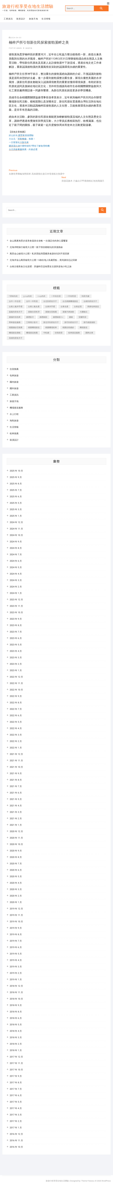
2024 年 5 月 (16, 567)
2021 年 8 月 (16, 780)
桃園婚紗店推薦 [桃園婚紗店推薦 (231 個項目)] (15, 327)
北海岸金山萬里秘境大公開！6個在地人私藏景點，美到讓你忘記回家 (43, 260)
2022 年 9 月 (16, 696)
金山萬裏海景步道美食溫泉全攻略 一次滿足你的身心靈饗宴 (39, 240)
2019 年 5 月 (16, 953)
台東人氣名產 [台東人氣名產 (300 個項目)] (34, 306)
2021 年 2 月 (16, 818)
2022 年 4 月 (16, 728)
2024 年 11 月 (16, 528)
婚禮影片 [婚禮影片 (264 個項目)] (30, 317)
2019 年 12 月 (16, 908)
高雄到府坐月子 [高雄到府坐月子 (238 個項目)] (15, 338)
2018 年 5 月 (16, 1024)
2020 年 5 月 (16, 876)
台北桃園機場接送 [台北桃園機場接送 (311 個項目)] (70, 301)
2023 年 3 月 (16, 657)
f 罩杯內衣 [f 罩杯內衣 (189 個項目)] (13, 296)
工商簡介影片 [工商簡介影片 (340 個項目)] (32, 322)
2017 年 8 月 (16, 1082)
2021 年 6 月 (16, 792)
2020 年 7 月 (16, 863)
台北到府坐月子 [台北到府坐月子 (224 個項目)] (50, 301)
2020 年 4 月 (16, 883)
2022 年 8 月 (16, 702)
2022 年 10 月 (16, 689)
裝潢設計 (20, 19)
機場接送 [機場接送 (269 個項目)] (83, 327)
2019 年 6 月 (16, 947)
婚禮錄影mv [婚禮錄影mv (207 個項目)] (58, 317)
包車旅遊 (14, 375)
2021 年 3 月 (16, 812)
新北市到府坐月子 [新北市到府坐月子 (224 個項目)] (51, 322)
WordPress (106, 1181)
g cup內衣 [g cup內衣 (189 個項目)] (27, 296)
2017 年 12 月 (16, 1056)
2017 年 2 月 (16, 1121)
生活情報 (46, 19)
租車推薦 (14, 433)
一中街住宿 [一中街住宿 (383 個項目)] (56, 296)
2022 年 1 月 (16, 747)
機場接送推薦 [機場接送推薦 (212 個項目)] (32, 333)
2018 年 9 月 (16, 1005)
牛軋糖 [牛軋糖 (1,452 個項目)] (46, 333)
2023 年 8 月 (16, 625)
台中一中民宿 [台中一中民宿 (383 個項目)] (32, 301)
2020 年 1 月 (16, 902)
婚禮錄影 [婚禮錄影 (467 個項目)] (43, 317)
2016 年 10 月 (16, 1147)
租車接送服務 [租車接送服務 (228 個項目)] (74, 333)
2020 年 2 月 (16, 895)
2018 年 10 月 (16, 999)
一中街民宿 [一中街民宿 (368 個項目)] (71, 296)
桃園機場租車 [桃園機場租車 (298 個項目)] (51, 327)
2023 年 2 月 (16, 664)
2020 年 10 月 (16, 844)
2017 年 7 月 (16, 1089)
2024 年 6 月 (16, 561)
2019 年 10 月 (16, 921)
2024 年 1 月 (16, 593)
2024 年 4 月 (16, 574)
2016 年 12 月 (16, 1134)
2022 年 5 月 (16, 722)
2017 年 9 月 (16, 1076)
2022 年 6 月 (16, 715)
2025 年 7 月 (16, 490)
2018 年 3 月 (16, 1037)
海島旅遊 (14, 420)
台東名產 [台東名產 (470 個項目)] (64, 306)
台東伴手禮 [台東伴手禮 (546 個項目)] (50, 306)
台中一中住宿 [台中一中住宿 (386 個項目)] (14, 301)
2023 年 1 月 (16, 670)
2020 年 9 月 (16, 850)
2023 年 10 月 (16, 612)
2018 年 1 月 (16, 1050)
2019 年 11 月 (16, 915)
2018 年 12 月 (16, 986)
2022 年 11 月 (16, 683)
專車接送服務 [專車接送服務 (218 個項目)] (14, 322)
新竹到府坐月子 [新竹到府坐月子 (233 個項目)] (71, 322)
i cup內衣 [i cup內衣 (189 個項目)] (41, 296)
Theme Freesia (87, 1181)
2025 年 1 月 (16, 516)
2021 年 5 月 (16, 799)
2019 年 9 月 (16, 928)
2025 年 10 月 (16, 470)
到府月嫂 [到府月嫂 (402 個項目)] (85, 296)
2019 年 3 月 (16, 966)
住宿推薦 (14, 369)
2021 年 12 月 (16, 754)
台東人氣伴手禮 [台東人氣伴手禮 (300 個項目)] (15, 306)
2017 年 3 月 (16, 1114)
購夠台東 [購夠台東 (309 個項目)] (89, 333)
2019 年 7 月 (16, 941)
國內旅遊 (14, 382)
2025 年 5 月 (16, 503)
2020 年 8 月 (16, 857)
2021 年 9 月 (16, 773)
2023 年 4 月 (16, 651)
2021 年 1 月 (16, 825)
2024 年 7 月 (16, 554)
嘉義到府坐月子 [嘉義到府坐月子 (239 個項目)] (15, 312)
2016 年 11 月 (16, 1140)
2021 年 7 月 (16, 786)
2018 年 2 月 (16, 1044)
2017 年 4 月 (16, 1108)
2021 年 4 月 (16, 805)
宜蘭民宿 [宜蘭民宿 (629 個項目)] (82, 317)
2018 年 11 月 (16, 992)
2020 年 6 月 (16, 870)
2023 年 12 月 (16, 599)
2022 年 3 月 (16, 735)
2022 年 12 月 (16, 677)
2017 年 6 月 (16, 1095)
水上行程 (14, 414)
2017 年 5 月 (16, 1102)
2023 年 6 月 (16, 638)
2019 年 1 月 (16, 979)
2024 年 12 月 (16, 522)
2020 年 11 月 (16, 838)
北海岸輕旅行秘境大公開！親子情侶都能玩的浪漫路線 (36, 247)
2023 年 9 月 (16, 619)
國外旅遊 (14, 388)
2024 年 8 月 (16, 548)
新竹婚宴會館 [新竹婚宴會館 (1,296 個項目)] (89, 322)
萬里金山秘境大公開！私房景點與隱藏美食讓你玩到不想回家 (39, 253)
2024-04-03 (15, 38)
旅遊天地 (33, 19)
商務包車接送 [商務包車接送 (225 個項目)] (93, 306)
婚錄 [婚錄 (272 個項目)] (71, 317)
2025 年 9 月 (16, 477)
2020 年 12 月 (16, 831)
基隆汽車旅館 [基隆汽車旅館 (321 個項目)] (68, 312)
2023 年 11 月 (16, 606)
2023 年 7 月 (16, 631)
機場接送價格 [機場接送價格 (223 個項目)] (14, 333)
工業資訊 (8, 19)
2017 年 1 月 (16, 1127)
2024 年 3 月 (16, 580)
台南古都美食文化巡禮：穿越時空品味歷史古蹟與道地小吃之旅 (41, 266)
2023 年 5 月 (16, 644)
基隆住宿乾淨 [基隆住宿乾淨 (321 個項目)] (34, 312)
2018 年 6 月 (16, 1018)
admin (19, 48)
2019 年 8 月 (16, 934)
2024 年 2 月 (16, 586)
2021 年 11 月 (16, 760)
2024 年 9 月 (16, 541)
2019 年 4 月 (16, 960)
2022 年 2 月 (16, 741)
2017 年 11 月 (16, 1063)
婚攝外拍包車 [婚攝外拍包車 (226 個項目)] (14, 317)
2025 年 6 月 (16, 496)
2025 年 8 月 (16, 483)
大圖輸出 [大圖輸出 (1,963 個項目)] (83, 312)
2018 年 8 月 (16, 1011)
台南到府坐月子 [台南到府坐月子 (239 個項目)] (90, 301)
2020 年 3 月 (16, 889)
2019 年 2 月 (16, 973)
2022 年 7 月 (16, 709)
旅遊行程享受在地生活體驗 (27, 6)
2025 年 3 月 (16, 509)
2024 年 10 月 (16, 535)
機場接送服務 (16, 407)
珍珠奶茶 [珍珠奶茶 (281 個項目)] (59, 333)
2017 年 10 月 (16, 1069)
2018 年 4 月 (16, 1031)
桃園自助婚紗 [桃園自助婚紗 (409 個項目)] (68, 327)
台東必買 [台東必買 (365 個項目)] (78, 306)
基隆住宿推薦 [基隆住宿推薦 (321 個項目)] (51, 312)
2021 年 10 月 (16, 767)
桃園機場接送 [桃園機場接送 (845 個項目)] (34, 327)
